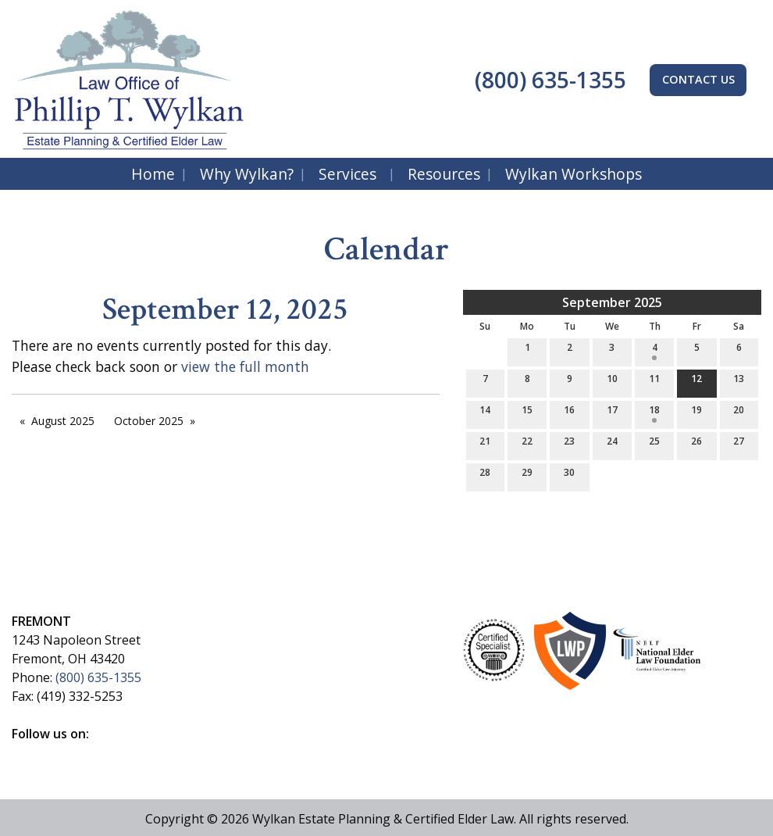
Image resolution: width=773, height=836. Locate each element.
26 (696, 444)
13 (738, 381)
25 (654, 444)
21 (484, 444)
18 (654, 413)
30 (569, 475)
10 (612, 381)
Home (153, 173)
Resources (444, 173)
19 (696, 413)
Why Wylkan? (247, 173)
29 (527, 475)
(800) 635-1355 (547, 80)
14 (484, 413)
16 (569, 413)
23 (569, 444)
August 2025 (62, 420)
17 (612, 413)
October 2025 (148, 420)
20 (738, 413)
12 (696, 381)
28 (484, 475)
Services (347, 173)
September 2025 (612, 302)
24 (612, 444)
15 (527, 413)
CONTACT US (698, 79)
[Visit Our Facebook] (24, 751)
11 (654, 381)
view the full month (245, 366)
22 (527, 444)
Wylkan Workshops (573, 173)
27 (738, 444)
